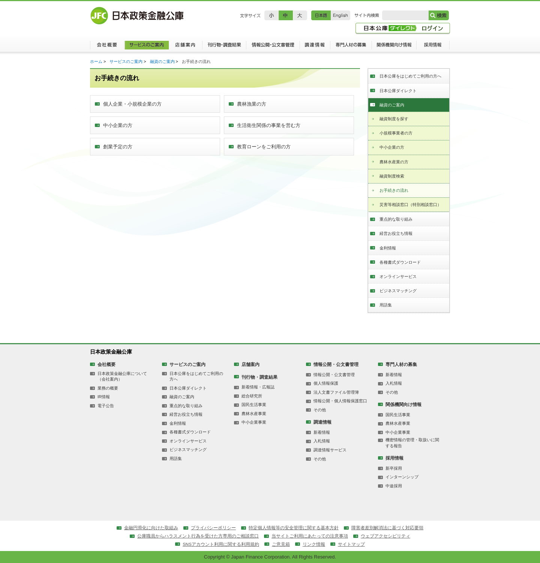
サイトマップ (351, 544)
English (340, 15)
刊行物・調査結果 (224, 47)
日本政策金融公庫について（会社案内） (122, 376)
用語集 (386, 305)
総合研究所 (252, 396)
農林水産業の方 (394, 162)
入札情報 (322, 441)
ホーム (96, 61)
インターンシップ (402, 477)
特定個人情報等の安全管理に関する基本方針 (294, 528)
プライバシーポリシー (213, 528)
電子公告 (106, 405)
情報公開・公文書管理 (273, 47)
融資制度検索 (392, 176)
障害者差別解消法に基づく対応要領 (387, 528)
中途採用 (394, 486)
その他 (320, 410)
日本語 (321, 15)
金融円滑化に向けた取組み (151, 528)
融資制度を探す (394, 118)
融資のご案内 (162, 61)
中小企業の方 (392, 147)
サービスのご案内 (146, 47)
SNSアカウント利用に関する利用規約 (221, 544)
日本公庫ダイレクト (398, 90)
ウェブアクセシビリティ (385, 536)
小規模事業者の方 (396, 133)
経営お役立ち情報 (396, 233)
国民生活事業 (254, 404)
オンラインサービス (398, 276)
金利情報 (388, 248)
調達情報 (315, 47)
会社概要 (107, 47)
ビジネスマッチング (398, 290)
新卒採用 (394, 468)
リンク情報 (314, 544)
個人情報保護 (326, 383)
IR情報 (104, 396)
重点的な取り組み (396, 219)
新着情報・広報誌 (258, 387)
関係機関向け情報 (394, 47)
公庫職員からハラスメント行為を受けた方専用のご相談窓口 (198, 536)
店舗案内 (185, 47)
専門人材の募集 (351, 47)
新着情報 (322, 432)
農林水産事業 (254, 413)
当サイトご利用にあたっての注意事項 (310, 536)
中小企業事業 (254, 422)
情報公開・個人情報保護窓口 (340, 401)
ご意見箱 (281, 544)
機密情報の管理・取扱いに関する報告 (412, 443)
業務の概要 (108, 388)
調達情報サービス (330, 450)
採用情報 (433, 47)
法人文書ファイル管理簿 (336, 392)
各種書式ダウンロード (400, 262)
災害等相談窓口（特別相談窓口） (410, 204)
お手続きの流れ (394, 190)
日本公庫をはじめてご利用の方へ (410, 76)
